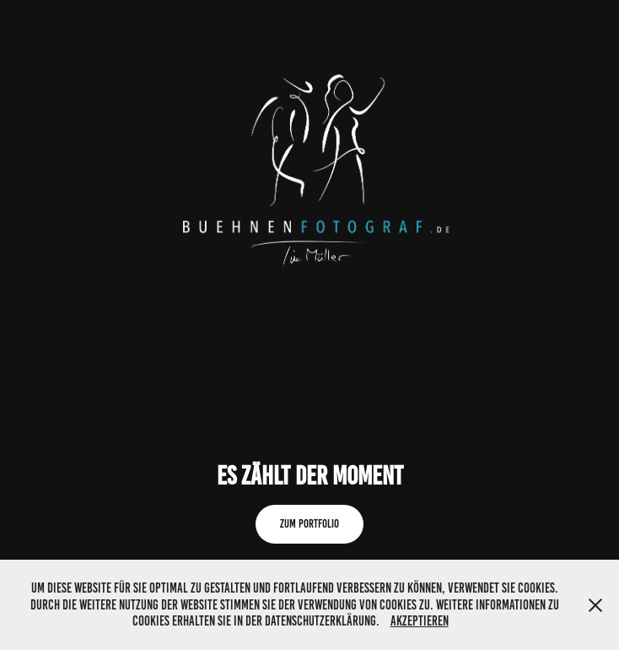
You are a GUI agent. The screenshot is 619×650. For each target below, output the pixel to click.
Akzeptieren (419, 621)
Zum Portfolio (309, 523)
